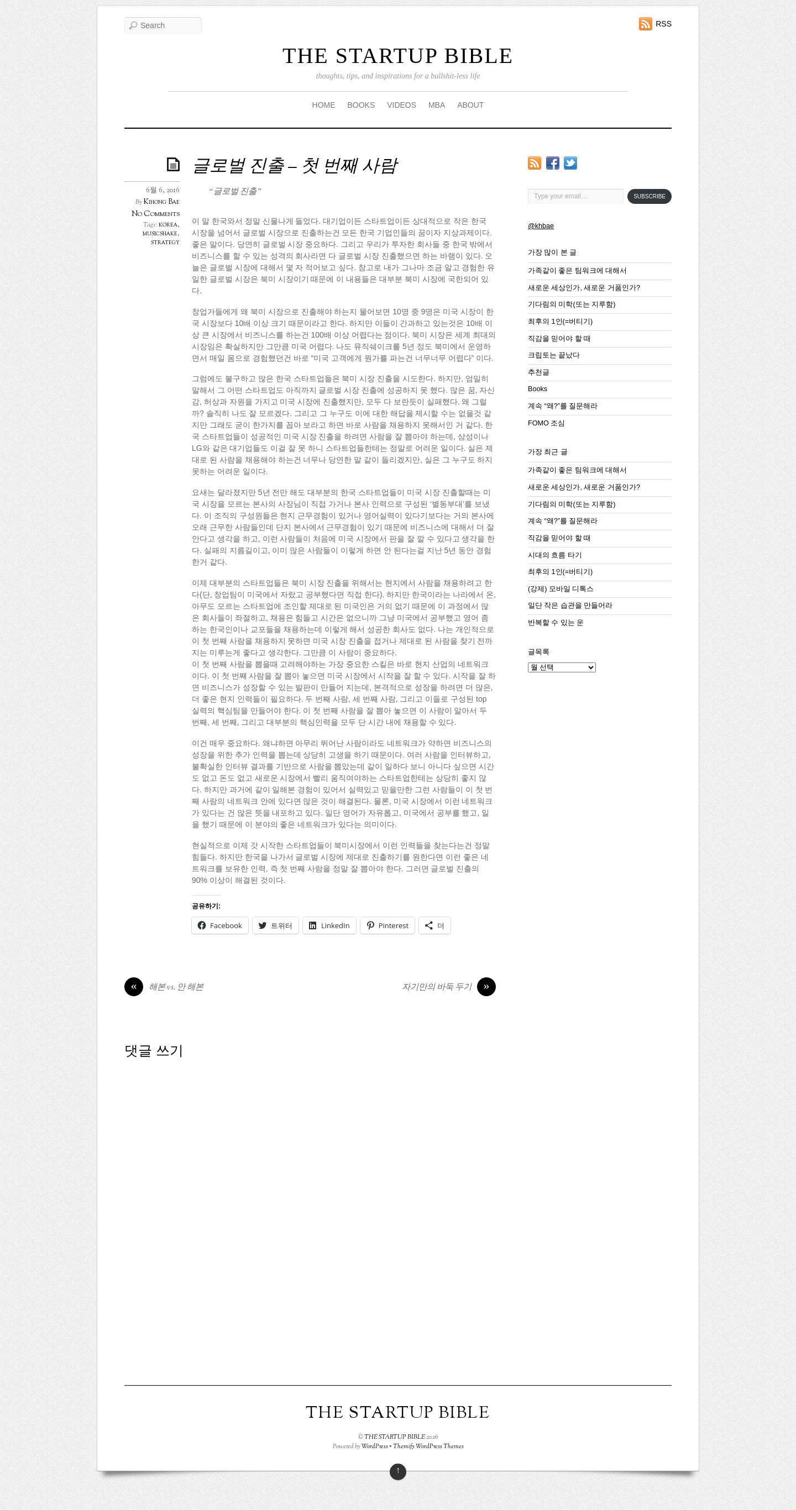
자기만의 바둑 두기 (449, 988)
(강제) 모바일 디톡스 (561, 589)
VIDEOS (401, 105)
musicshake (160, 234)
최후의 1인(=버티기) (560, 321)
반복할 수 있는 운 (556, 623)
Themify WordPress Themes (428, 1446)
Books (537, 389)
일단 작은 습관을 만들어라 (570, 605)
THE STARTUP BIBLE (398, 55)
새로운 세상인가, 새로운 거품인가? (584, 288)
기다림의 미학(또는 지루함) (571, 304)
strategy (165, 243)
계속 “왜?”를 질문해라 (563, 406)
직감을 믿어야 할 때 (559, 339)
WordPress (375, 1446)
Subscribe (649, 196)
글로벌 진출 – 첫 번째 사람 (294, 167)
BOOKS (361, 105)
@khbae (541, 226)
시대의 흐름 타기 (555, 555)
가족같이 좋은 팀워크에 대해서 (577, 271)
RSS (664, 23)
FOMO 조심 (546, 423)
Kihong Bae (162, 202)
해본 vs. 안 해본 (163, 988)
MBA (436, 105)
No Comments (156, 214)
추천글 (538, 372)
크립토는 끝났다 (554, 355)
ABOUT (470, 105)
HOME (324, 105)
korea (168, 225)
